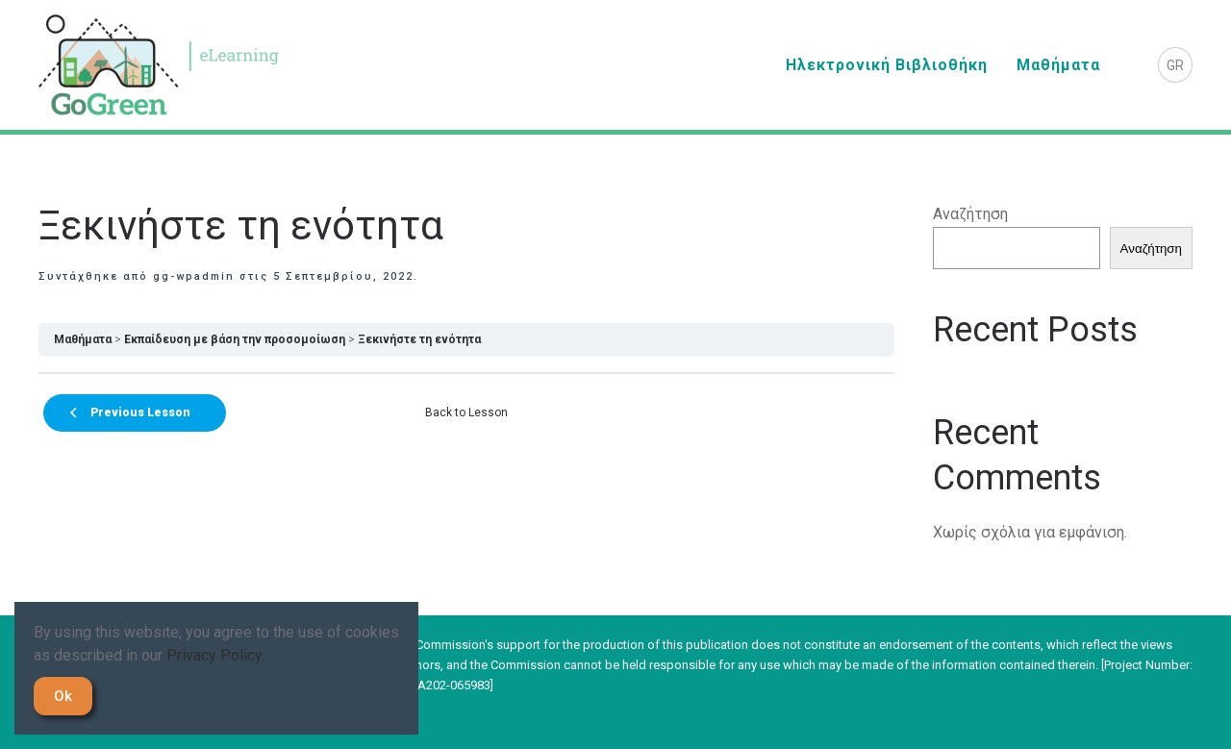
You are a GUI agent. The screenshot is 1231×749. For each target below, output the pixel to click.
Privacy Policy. (215, 655)
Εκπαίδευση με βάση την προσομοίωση (234, 339)
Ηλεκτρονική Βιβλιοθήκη (887, 65)
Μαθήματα (1058, 65)
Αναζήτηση (970, 214)
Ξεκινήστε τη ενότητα (419, 339)
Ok (63, 696)
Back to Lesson (466, 412)
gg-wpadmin (194, 276)
